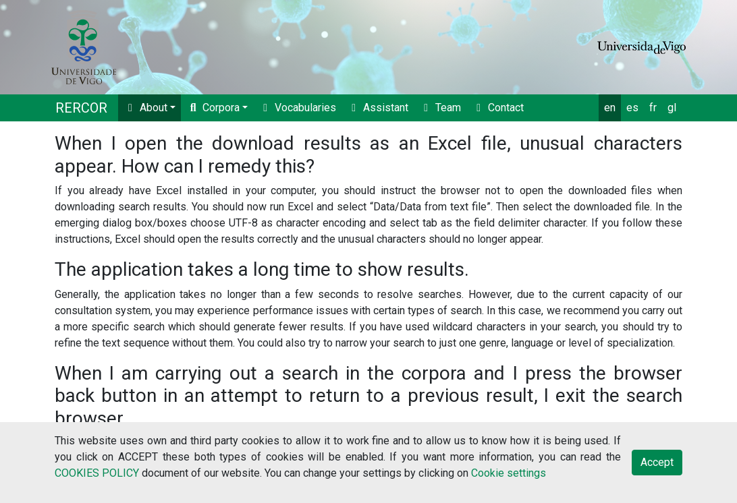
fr (653, 107)
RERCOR (81, 108)
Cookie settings (508, 473)
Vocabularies (297, 107)
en (610, 107)
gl (671, 107)
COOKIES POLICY (97, 473)
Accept (657, 462)
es (632, 107)
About (145, 107)
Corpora (213, 107)
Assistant (377, 107)
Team (440, 107)
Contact (498, 107)
